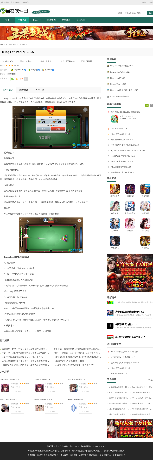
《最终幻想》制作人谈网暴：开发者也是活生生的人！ (24, 365)
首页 (7, 20)
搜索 (150, 13)
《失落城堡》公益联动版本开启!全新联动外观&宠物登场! (77, 357)
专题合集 (80, 20)
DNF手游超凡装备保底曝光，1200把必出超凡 (22, 357)
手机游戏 (22, 20)
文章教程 (66, 20)
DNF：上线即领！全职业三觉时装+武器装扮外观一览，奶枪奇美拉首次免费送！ (77, 353)
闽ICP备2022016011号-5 (74, 446)
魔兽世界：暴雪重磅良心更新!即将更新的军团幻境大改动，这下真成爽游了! (77, 349)
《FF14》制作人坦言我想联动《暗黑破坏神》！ (75, 365)
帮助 (151, 2)
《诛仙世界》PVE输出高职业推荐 (69, 361)
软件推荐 (51, 20)
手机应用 (36, 20)
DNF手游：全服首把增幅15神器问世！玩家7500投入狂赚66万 (25, 353)
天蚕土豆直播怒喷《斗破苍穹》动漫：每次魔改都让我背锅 (25, 361)
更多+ (150, 380)
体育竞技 (21, 45)
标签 (144, 2)
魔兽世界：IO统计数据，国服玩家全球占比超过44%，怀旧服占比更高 (23, 349)
